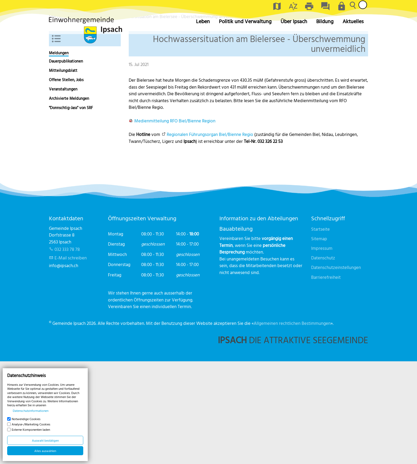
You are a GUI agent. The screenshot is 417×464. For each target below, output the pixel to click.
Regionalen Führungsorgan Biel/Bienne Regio (210, 237)
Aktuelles (353, 21)
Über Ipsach (294, 21)
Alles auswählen (45, 450)
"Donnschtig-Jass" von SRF (71, 210)
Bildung (324, 21)
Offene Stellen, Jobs (66, 182)
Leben (203, 21)
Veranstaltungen (63, 192)
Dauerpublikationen (66, 164)
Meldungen (59, 155)
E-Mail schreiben (71, 360)
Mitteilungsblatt (63, 173)
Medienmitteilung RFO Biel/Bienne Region (174, 223)
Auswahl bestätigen (45, 440)
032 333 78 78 (67, 352)
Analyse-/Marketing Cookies (31, 424)
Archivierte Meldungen (69, 201)
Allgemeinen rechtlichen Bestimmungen (292, 425)
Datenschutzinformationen (30, 410)
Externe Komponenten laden (31, 429)
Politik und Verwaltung (245, 21)
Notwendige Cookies (26, 418)
